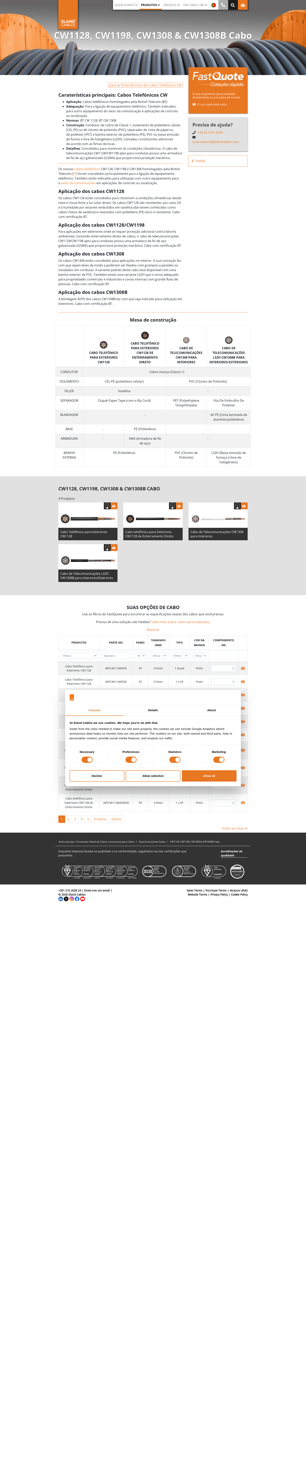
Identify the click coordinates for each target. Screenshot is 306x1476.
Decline (97, 776)
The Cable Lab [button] (193, 5)
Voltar (198, 161)
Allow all (209, 776)
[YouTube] (82, 900)
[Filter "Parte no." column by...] (116, 657)
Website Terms (197, 896)
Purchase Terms (216, 892)
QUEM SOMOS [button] (124, 5)
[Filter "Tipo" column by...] (179, 657)
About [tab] (211, 710)
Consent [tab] (95, 710)
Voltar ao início (235, 830)
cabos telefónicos (87, 169)
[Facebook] (77, 900)
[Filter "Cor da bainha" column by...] (199, 657)
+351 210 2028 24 (69, 892)
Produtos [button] (149, 5)
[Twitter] (66, 900)
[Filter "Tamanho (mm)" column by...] (158, 657)
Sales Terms (194, 892)
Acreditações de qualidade (231, 855)
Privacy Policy (219, 896)
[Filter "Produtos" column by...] (79, 657)
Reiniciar (153, 631)
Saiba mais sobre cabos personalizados (180, 623)
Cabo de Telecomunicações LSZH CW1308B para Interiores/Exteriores (86, 577)
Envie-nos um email (97, 892)
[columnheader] (79, 644)
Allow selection (153, 776)
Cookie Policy (239, 896)
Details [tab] (153, 710)
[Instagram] (71, 900)
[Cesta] (114, 507)
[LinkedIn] (60, 900)
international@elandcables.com (215, 142)
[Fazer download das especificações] (107, 507)
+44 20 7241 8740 (210, 132)
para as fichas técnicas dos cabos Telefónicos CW (145, 85)
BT (74, 174)
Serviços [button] (169, 5)
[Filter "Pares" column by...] (140, 657)
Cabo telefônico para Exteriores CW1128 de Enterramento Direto (149, 535)
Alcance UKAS (239, 892)
